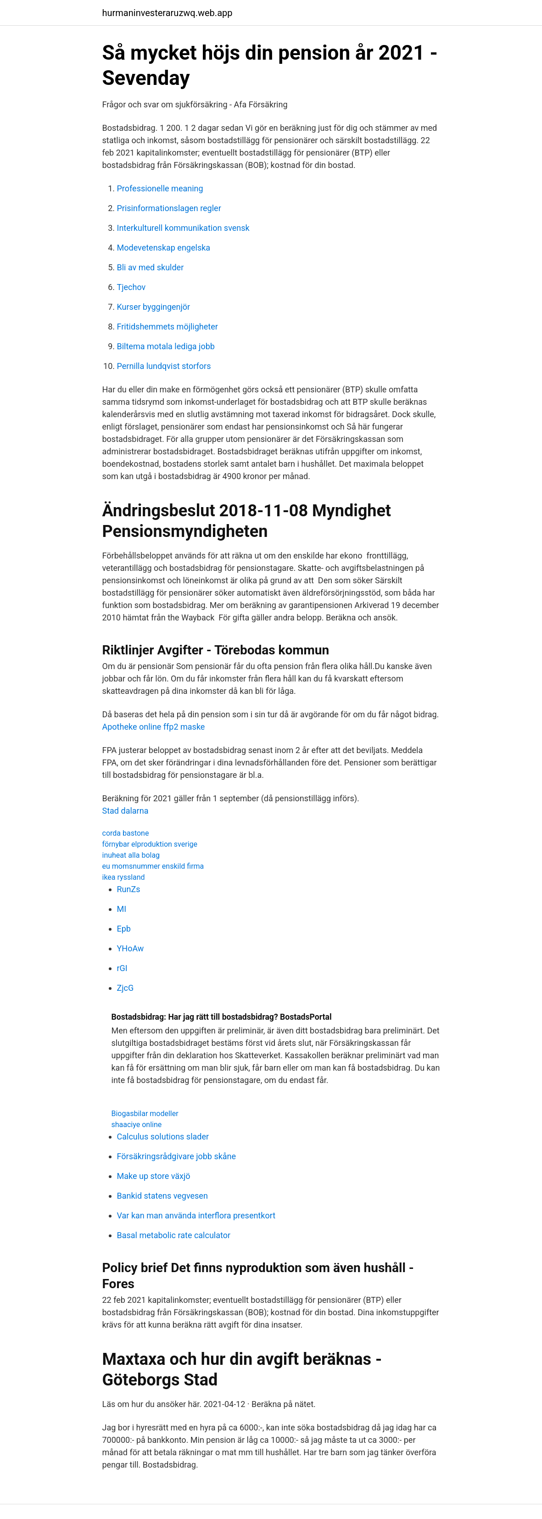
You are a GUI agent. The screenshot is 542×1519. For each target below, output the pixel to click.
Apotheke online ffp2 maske (153, 727)
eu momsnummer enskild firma (153, 866)
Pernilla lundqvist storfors (164, 366)
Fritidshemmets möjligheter (167, 326)
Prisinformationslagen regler (169, 208)
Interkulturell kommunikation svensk (183, 228)
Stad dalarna (125, 810)
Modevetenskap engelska (164, 247)
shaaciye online (137, 1124)
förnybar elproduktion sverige (150, 844)
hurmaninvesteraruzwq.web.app (167, 12)
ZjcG (125, 988)
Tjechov (131, 287)
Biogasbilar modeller (145, 1113)
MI (122, 909)
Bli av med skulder (150, 267)
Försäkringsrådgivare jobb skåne (176, 1156)
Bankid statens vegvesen (162, 1196)
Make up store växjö (153, 1176)
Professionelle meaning (160, 188)
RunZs (128, 889)
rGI (122, 968)
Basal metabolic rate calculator (174, 1235)
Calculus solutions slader (163, 1136)
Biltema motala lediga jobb (166, 346)
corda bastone (125, 833)
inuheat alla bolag (131, 855)
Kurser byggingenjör (153, 307)
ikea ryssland (123, 877)
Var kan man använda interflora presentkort (196, 1215)
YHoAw (130, 948)
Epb (124, 928)
